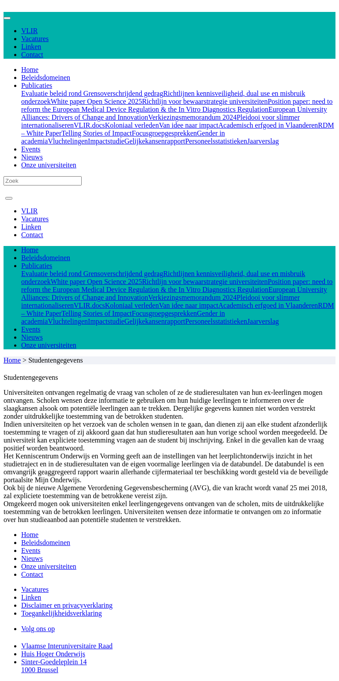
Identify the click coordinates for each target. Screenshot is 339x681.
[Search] (43, 180)
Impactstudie (106, 141)
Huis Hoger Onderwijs (53, 654)
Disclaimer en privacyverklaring (67, 605)
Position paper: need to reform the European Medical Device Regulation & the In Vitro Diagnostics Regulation (177, 105)
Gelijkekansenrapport (154, 141)
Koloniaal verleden (132, 125)
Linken (31, 46)
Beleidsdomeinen (45, 77)
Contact (32, 54)
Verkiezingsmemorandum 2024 (192, 117)
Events (31, 149)
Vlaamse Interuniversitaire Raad (67, 646)
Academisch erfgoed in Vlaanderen (268, 125)
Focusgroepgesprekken (164, 133)
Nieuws (32, 157)
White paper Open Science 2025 (96, 101)
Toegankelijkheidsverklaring (61, 613)
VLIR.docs (89, 125)
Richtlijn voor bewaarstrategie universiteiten (205, 101)
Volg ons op (38, 628)
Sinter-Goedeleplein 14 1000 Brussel (54, 665)
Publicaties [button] (36, 85)
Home (29, 69)
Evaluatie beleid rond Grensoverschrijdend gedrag (92, 93)
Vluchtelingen (68, 141)
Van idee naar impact (188, 125)
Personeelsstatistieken (216, 141)
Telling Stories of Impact (96, 133)
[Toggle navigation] (7, 18)
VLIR (29, 30)
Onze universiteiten (48, 165)
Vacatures (35, 38)
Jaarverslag (263, 141)
